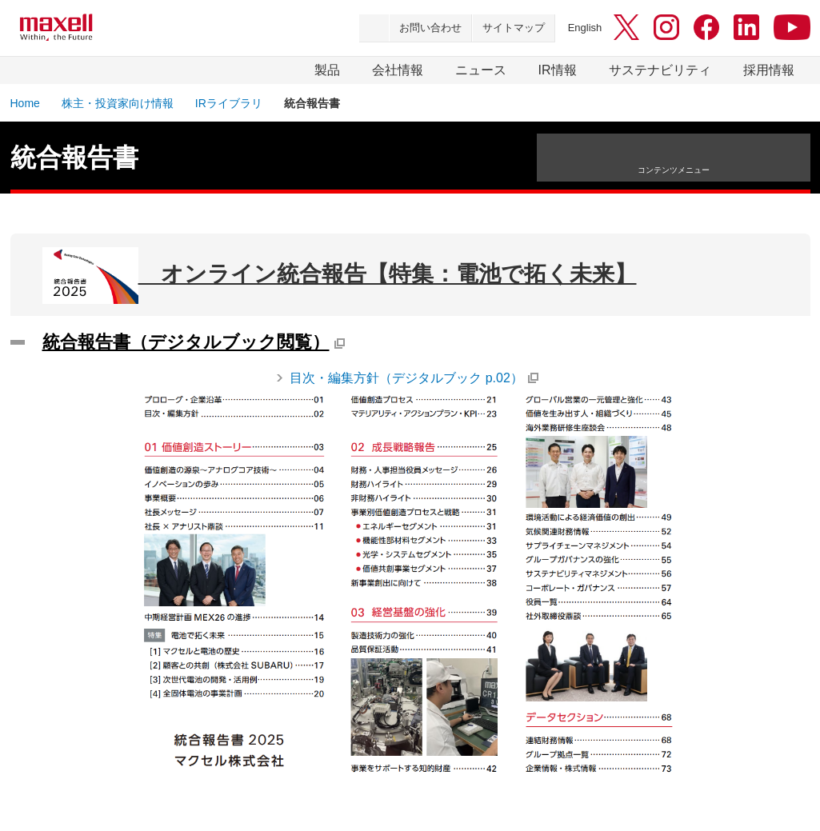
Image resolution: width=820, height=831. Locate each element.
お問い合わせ (430, 28)
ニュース (480, 70)
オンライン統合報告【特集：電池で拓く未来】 (339, 275)
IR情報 (557, 70)
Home (25, 103)
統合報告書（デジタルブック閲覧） (186, 342)
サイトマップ (513, 28)
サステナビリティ (660, 70)
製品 (327, 70)
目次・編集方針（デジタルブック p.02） (406, 378)
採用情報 (768, 70)
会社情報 (397, 70)
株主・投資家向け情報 (118, 103)
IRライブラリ (228, 103)
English (585, 28)
